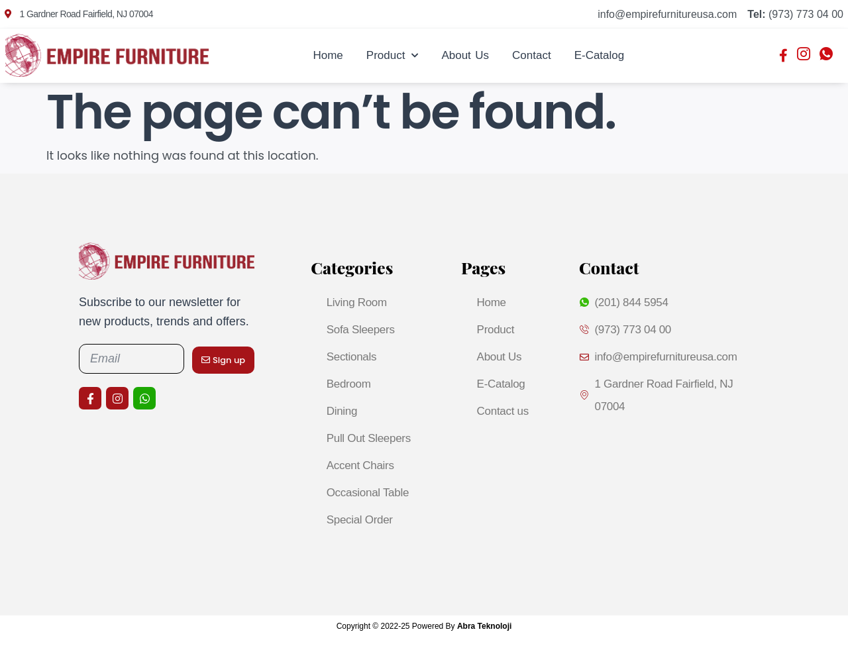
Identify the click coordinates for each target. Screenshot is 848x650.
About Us (465, 55)
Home (328, 55)
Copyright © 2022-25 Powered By (424, 626)
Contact (531, 55)
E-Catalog (599, 55)
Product (392, 55)
